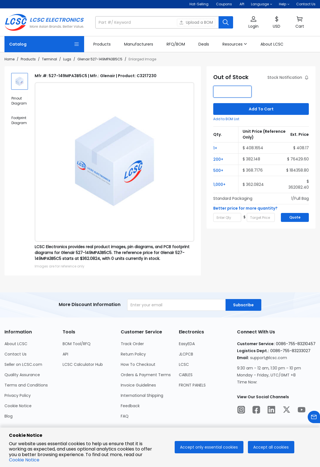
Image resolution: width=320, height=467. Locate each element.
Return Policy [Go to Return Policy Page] (133, 354)
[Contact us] (314, 418)
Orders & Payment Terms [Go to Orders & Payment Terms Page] (146, 375)
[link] (102, 44)
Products (28, 59)
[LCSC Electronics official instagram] (241, 411)
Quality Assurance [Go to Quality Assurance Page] (22, 375)
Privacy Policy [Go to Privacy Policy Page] (17, 395)
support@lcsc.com (268, 358)
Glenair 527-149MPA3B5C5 (99, 59)
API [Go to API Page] (65, 354)
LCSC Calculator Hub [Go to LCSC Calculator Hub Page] (83, 364)
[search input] (157, 22)
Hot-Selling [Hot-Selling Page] (199, 4)
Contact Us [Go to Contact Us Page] (15, 354)
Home (9, 59)
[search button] (226, 22)
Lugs (67, 59)
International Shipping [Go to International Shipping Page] (142, 395)
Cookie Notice (24, 460)
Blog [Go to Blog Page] (8, 416)
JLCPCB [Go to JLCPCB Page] (186, 354)
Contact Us (306, 4)
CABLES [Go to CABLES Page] (186, 375)
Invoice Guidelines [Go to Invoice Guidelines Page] (138, 385)
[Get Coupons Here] (224, 4)
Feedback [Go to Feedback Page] (130, 406)
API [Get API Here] (242, 4)
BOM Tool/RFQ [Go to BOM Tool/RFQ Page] (77, 344)
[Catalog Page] (44, 44)
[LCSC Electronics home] (44, 22)
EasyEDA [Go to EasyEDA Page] (187, 344)
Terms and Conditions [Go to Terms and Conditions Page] (26, 385)
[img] (19, 81)
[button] (261, 4)
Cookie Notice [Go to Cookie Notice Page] (18, 406)
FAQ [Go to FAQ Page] (125, 416)
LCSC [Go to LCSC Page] (184, 364)
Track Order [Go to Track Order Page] (132, 344)
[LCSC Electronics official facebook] (256, 411)
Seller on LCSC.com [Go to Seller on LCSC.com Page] (23, 364)
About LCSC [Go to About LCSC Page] (15, 344)
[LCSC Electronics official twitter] (286, 411)
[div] (19, 101)
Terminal (49, 59)
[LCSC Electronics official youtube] (301, 411)
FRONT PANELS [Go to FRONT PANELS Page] (192, 385)
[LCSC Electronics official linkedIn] (271, 411)
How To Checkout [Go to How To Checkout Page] (138, 364)
